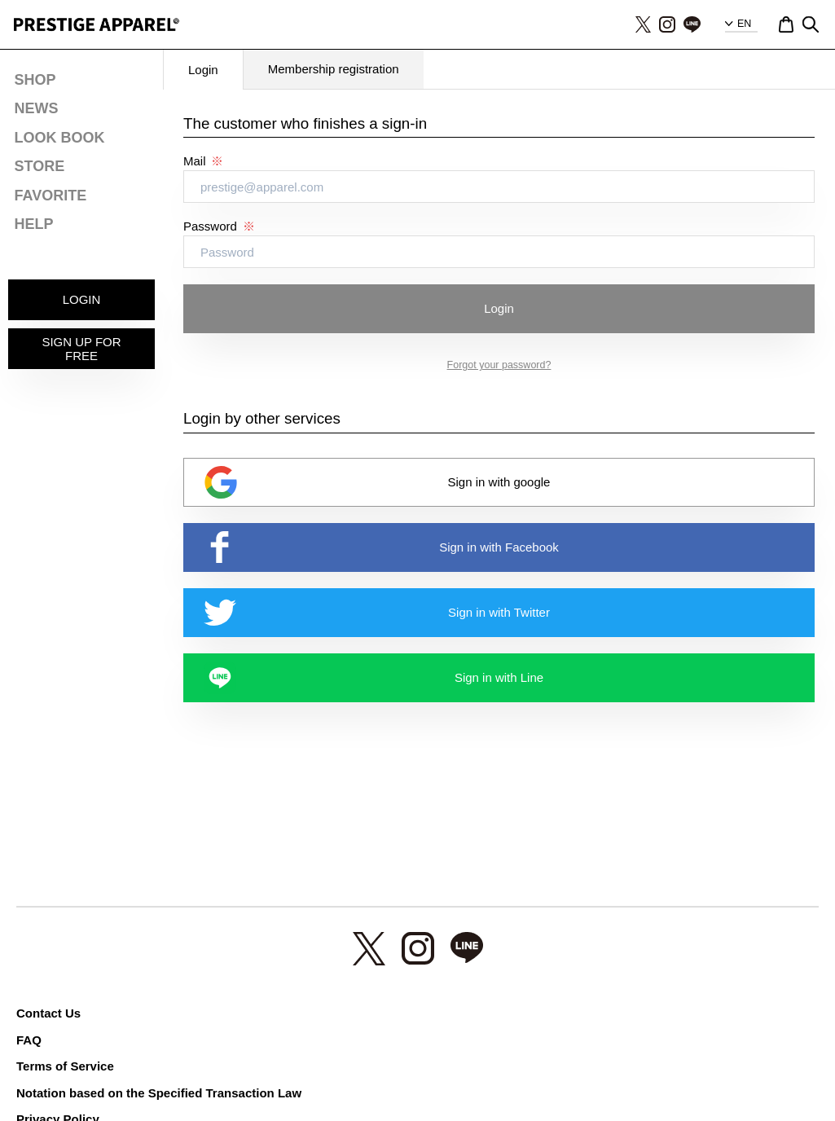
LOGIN (82, 299)
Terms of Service (65, 1066)
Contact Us (48, 1013)
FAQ (29, 1040)
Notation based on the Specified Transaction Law (158, 1093)
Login (499, 308)
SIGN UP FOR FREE (81, 349)
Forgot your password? (499, 365)
